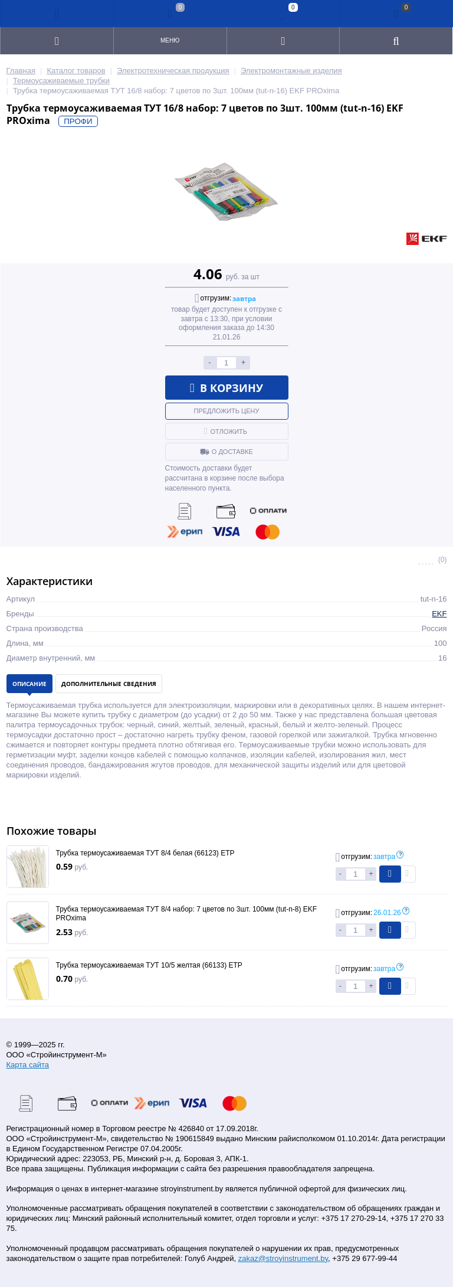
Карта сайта (27, 1064)
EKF (439, 613)
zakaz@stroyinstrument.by (283, 1258)
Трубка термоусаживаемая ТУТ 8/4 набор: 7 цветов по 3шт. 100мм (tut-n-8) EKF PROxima (186, 914)
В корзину (227, 388)
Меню (169, 40)
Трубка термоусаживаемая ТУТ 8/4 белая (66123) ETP (145, 853)
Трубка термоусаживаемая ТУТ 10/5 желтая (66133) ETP (149, 965)
